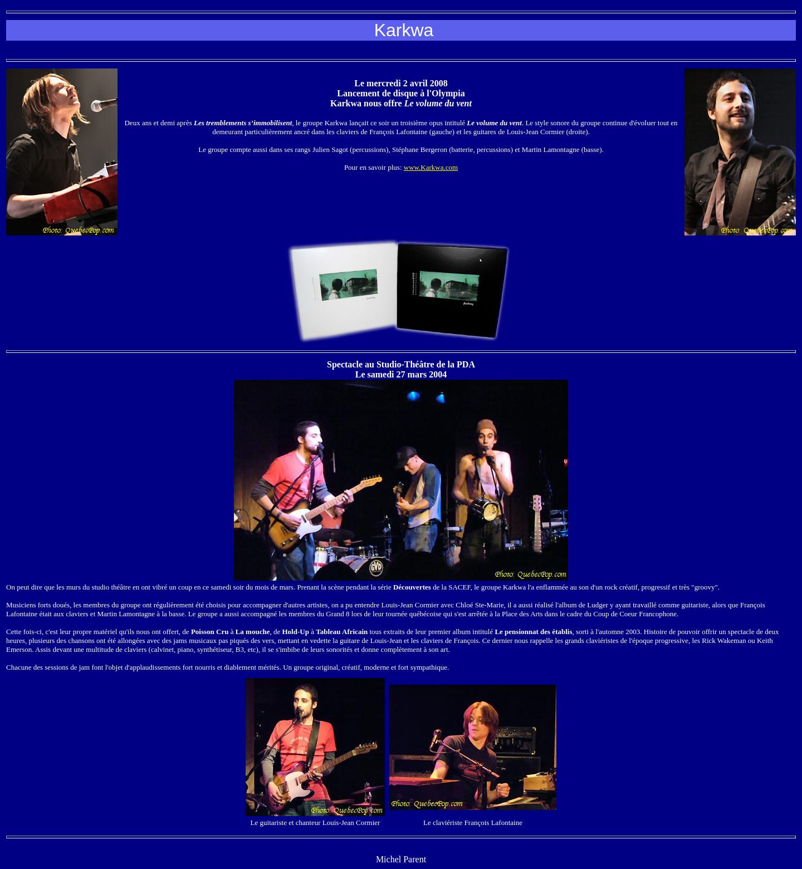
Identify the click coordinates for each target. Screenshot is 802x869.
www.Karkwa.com (431, 167)
